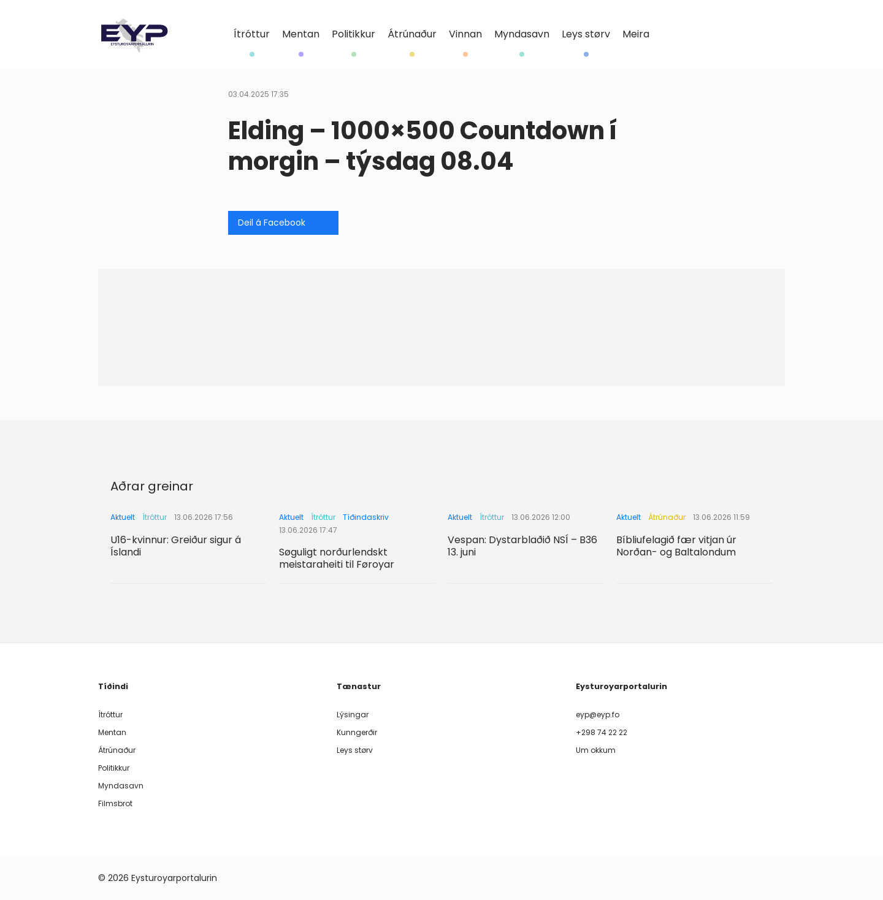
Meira (635, 34)
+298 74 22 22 (601, 732)
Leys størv (586, 34)
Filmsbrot (115, 803)
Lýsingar (353, 714)
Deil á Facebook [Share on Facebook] (271, 222)
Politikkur (353, 34)
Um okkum (596, 750)
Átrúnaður (412, 34)
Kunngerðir (357, 732)
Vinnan (465, 34)
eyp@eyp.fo (597, 714)
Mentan (300, 34)
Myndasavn (521, 34)
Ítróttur (252, 34)
